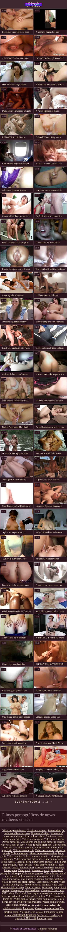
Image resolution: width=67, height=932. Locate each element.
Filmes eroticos (42, 847)
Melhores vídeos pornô (12, 887)
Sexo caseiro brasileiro (12, 896)
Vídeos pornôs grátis (23, 850)
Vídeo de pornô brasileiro (38, 844)
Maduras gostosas (24, 847)
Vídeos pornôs (24, 864)
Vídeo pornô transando (32, 879)
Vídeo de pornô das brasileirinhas (18, 881)
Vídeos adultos (14, 856)
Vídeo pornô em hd (55, 896)
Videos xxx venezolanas (47, 908)
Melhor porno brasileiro (29, 901)
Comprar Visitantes (47, 928)
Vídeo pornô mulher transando (20, 876)
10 (35, 801)
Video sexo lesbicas (54, 839)
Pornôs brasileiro (10, 842)
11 (39, 801)
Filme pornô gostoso (42, 862)
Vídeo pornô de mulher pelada (29, 836)
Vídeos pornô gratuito (53, 901)
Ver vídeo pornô (32, 884)
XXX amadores (32, 887)
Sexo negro (32, 893)
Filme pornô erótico (53, 859)
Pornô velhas (54, 830)
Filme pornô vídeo (40, 833)
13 (46, 801)
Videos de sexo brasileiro (52, 893)
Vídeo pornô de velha (23, 867)
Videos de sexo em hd (55, 873)
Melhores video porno (52, 884)
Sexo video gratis (50, 887)
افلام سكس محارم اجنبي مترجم (44, 904)
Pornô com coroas (54, 836)
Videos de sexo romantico (36, 856)
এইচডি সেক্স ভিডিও (12, 908)
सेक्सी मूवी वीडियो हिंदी (25, 915)
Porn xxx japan (44, 918)
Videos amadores (19, 853)
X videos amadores (36, 830)
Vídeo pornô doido (44, 867)
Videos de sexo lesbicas (33, 4)
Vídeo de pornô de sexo (14, 830)
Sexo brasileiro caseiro (52, 842)
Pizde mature (20, 904)
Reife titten (28, 908)
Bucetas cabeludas (54, 879)
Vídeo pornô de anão (24, 899)
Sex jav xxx (43, 915)
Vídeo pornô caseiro (46, 899)
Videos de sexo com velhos (43, 853)
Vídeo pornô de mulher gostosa (27, 873)
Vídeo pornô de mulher (44, 864)
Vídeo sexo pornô (40, 870)
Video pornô (24, 870)
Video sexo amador (44, 850)
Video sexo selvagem (47, 881)
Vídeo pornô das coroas (52, 890)
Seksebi (9, 904)
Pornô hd (8, 899)
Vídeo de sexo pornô (32, 839)
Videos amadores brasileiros (28, 859)
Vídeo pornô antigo (30, 842)
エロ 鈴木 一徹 (28, 918)
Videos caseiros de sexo (12, 844)
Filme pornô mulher (35, 896)
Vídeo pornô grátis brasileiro (25, 890)
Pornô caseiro (8, 862)
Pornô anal (20, 893)
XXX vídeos (7, 893)
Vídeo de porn (23, 862)
